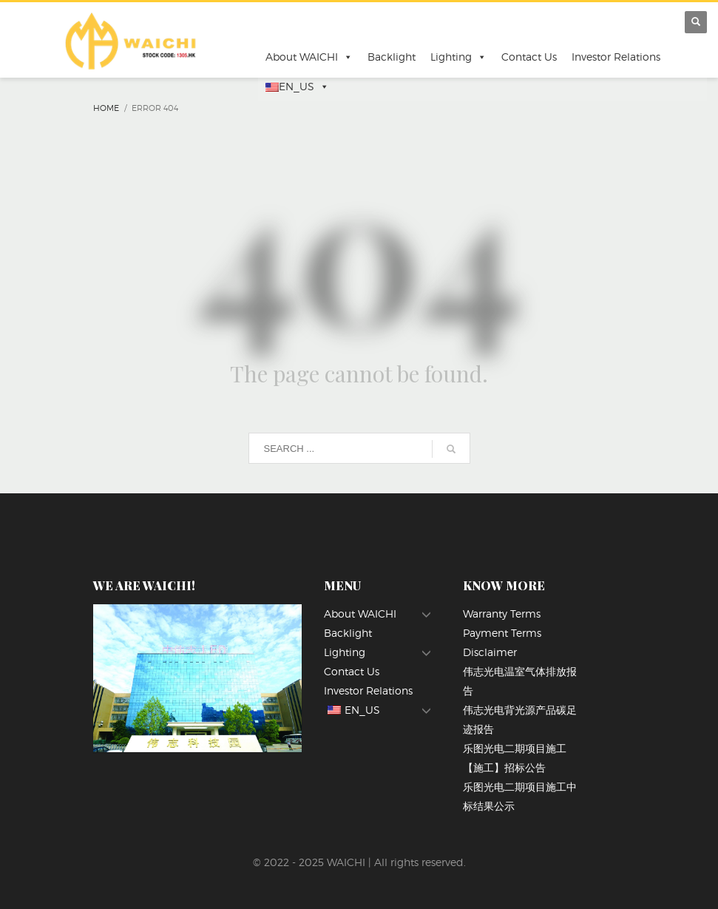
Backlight (392, 56)
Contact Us (529, 56)
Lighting (458, 57)
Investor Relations (616, 56)
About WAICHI (309, 57)
